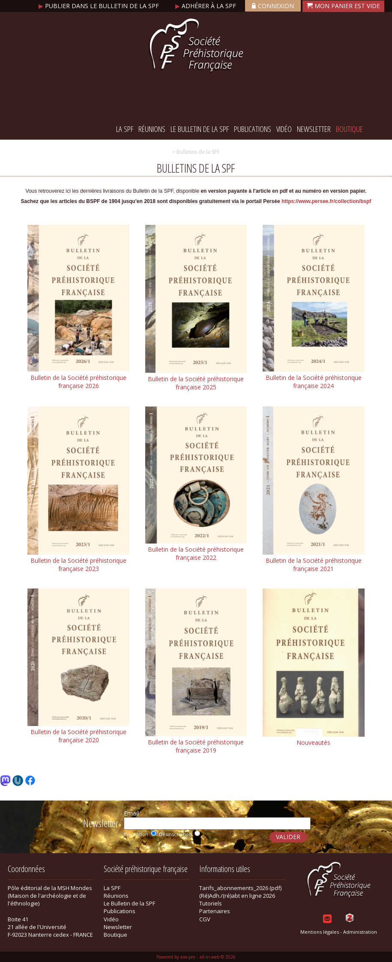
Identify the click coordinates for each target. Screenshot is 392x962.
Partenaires (214, 911)
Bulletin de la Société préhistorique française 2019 (196, 746)
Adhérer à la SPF (206, 6)
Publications (252, 128)
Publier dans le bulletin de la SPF (100, 6)
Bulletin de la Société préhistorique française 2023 (78, 564)
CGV (204, 919)
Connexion (273, 6)
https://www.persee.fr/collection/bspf (326, 201)
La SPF (124, 128)
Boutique (349, 128)
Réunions (151, 128)
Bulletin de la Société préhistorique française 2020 (78, 736)
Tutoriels (210, 903)
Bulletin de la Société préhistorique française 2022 (196, 553)
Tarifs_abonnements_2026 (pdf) (240, 888)
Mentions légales (319, 932)
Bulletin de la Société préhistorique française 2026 (78, 381)
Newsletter (314, 128)
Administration (360, 932)
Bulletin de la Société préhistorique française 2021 (314, 564)
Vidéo (284, 128)
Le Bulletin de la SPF (200, 128)
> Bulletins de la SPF (196, 151)
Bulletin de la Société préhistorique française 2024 (314, 381)
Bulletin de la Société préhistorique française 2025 (196, 383)
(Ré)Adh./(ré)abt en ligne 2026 (237, 895)
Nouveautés (313, 742)
